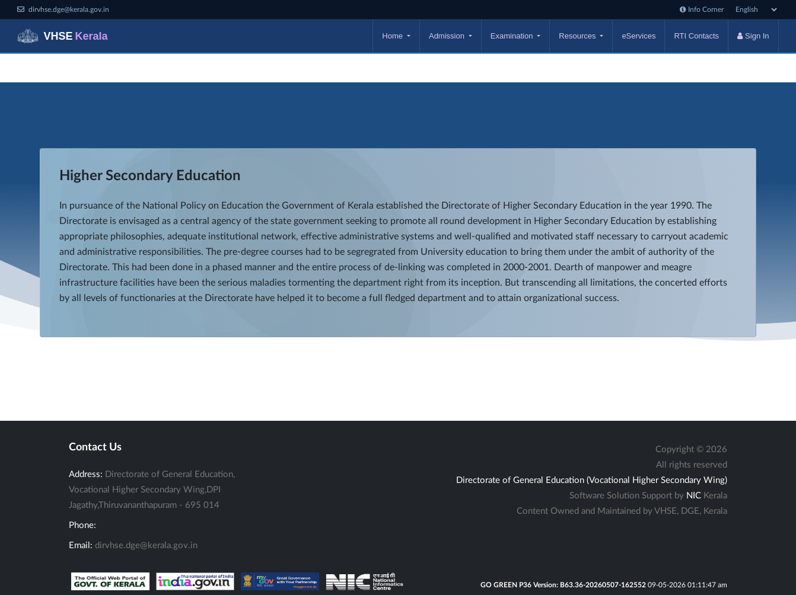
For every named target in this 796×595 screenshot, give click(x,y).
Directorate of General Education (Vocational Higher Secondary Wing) (591, 480)
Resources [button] (578, 35)
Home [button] (393, 35)
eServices (638, 35)
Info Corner (702, 9)
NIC (693, 495)
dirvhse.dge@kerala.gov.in (146, 545)
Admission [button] (448, 35)
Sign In (753, 35)
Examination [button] (513, 35)
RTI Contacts (696, 35)
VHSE (62, 36)
